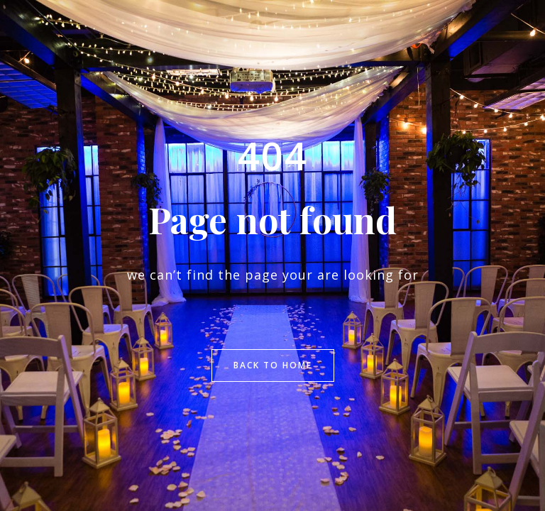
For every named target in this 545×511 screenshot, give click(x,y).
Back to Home (272, 365)
